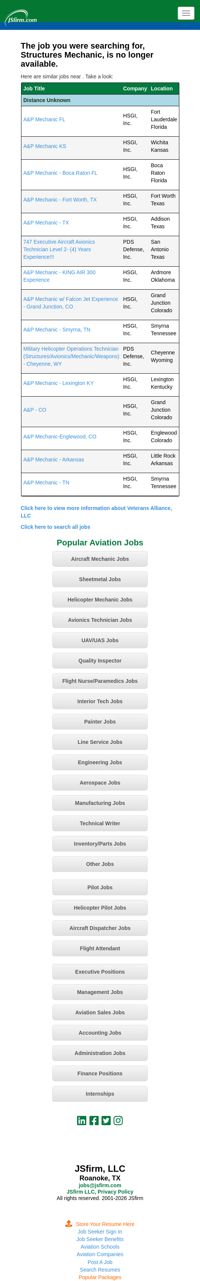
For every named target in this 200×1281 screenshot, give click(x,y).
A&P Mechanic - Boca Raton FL (60, 173)
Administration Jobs (99, 1053)
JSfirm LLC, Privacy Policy (100, 1192)
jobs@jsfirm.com (100, 1185)
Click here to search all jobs (55, 527)
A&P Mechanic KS (44, 146)
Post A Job (100, 1262)
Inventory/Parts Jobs (100, 844)
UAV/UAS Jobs (100, 640)
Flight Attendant (100, 948)
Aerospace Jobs (100, 783)
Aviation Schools (99, 1247)
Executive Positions (100, 972)
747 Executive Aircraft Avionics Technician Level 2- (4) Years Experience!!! (59, 249)
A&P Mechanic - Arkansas (53, 460)
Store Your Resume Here (100, 1224)
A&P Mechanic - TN (46, 482)
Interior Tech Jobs (100, 701)
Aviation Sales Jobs (100, 1012)
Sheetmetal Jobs (100, 579)
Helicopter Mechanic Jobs (100, 600)
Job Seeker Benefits (99, 1239)
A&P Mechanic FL (44, 119)
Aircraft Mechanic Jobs (100, 559)
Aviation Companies (100, 1254)
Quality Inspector (100, 661)
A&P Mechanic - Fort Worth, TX (60, 200)
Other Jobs (100, 864)
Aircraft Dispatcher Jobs (100, 928)
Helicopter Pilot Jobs (100, 908)
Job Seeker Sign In (100, 1232)
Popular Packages (100, 1277)
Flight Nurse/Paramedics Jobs (100, 681)
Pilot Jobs (100, 887)
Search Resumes (100, 1270)
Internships (100, 1094)
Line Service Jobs (99, 742)
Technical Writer (100, 823)
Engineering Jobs (100, 762)
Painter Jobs (100, 722)
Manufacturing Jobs (100, 803)
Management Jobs (100, 992)
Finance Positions (100, 1073)
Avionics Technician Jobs (100, 620)
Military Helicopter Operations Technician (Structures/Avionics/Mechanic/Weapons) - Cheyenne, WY (71, 356)
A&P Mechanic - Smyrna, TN (56, 330)
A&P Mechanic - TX (46, 223)
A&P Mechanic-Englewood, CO (59, 437)
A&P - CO (34, 410)
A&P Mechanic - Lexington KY (58, 383)
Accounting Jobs (100, 1033)
